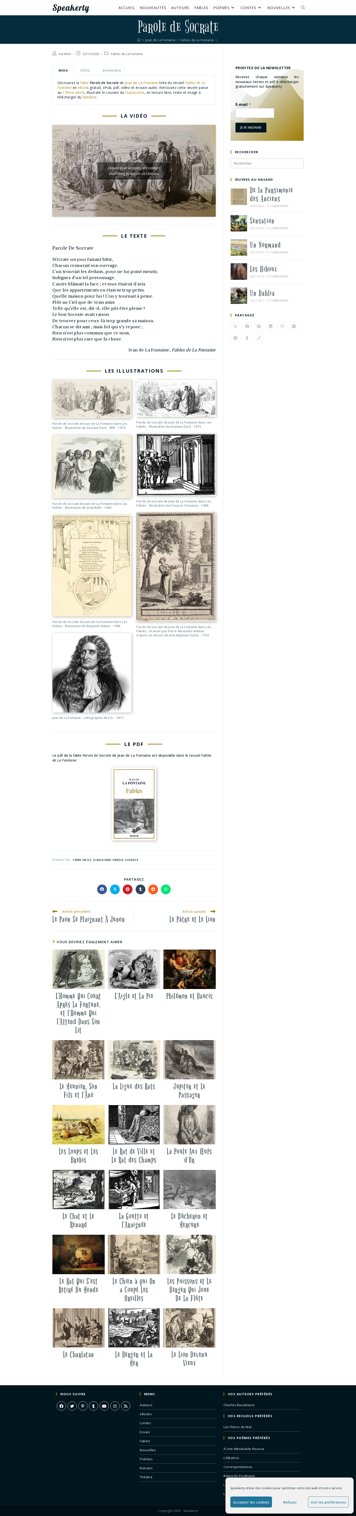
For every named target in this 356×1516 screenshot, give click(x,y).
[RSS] (125, 1406)
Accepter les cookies (251, 1502)
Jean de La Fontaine (141, 82)
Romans (146, 1468)
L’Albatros (231, 1458)
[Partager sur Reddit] (153, 889)
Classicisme (134, 92)
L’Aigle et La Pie (134, 996)
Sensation (262, 221)
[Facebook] (61, 1406)
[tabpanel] (134, 89)
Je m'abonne (251, 127)
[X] (72, 1406)
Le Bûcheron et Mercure (189, 1220)
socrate (131, 860)
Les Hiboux (263, 269)
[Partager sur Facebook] (102, 889)
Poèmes (146, 1459)
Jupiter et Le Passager (189, 1090)
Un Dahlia (262, 293)
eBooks (146, 1414)
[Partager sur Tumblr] (140, 889)
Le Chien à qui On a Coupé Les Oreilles (134, 1290)
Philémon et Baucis (189, 996)
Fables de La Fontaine (127, 54)
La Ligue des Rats (134, 1086)
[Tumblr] (93, 1406)
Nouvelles (148, 1450)
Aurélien (65, 54)
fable (84, 82)
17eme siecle (82, 860)
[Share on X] (115, 889)
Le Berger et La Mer (134, 1358)
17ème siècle (73, 92)
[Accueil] (138, 40)
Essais (145, 1432)
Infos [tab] (85, 70)
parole (118, 860)
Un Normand (265, 245)
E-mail (243, 104)
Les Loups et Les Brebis (78, 1155)
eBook (83, 87)
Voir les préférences (328, 1502)
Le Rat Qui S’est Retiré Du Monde (79, 1285)
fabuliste (90, 97)
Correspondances (238, 1467)
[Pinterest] (82, 1406)
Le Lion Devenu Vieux (189, 1358)
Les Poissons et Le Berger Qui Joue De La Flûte (189, 1290)
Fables (145, 1441)
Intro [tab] (63, 70)
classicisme (102, 860)
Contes (145, 1423)
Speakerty (70, 7)
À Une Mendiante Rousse (244, 1449)
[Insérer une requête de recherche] (267, 163)
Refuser (290, 1502)
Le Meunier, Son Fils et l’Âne (79, 1090)
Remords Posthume (239, 1476)
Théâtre (146, 1477)
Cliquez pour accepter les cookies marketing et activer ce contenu (134, 171)
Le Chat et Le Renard (78, 1220)
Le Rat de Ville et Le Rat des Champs (134, 1155)
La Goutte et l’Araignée (134, 1220)
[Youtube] (104, 1406)
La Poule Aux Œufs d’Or (189, 1155)
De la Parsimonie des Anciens (271, 194)
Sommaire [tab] (112, 70)
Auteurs (146, 1405)
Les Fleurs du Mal (238, 1427)
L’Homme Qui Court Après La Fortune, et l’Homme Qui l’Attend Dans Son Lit (78, 1013)
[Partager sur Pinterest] (127, 889)
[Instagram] (115, 1406)
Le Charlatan (78, 1354)
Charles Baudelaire (239, 1405)
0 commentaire (278, 206)
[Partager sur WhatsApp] (166, 889)
